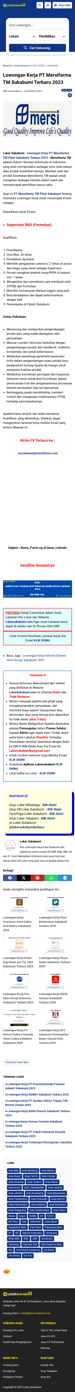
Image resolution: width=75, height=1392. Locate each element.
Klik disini (56, 814)
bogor (22, 1216)
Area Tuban (59, 1210)
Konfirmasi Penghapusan (17, 1342)
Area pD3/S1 (58, 1199)
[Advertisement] (37, 493)
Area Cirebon (34, 1182)
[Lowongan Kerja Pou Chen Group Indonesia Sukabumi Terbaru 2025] (19, 981)
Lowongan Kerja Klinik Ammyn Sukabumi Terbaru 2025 (53, 998)
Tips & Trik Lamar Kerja (54, 1330)
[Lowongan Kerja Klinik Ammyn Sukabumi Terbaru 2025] (55, 981)
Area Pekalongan (18, 1204)
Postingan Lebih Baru (17, 1062)
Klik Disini (29, 746)
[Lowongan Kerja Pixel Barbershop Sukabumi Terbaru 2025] (55, 904)
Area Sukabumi (57, 1204)
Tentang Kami (11, 1365)
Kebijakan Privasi (12, 1376)
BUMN (32, 1216)
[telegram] (65, 878)
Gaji (24, 1221)
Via (10, 1250)
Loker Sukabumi (32, 1387)
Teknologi (14, 1244)
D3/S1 (50, 1216)
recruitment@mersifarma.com (38, 453)
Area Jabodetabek (34, 1187)
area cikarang (16, 1182)
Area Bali (13, 1170)
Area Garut (14, 1187)
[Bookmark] (70, 95)
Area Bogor (15, 1176)
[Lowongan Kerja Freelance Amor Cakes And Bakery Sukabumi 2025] (19, 904)
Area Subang (38, 1204)
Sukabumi (47, 1238)
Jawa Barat (51, 1221)
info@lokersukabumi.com (35, 1313)
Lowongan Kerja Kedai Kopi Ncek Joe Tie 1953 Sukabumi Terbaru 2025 (18, 962)
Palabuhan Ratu (17, 1227)
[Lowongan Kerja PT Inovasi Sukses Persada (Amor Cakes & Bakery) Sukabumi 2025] (19, 1017)
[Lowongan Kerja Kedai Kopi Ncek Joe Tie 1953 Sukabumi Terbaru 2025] (19, 944)
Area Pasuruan (39, 1199)
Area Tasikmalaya (39, 1210)
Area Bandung (30, 1170)
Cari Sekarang (36, 47)
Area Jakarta (55, 1187)
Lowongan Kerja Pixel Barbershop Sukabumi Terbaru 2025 (53, 922)
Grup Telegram (49, 1371)
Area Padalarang (18, 1199)
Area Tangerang (17, 1210)
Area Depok (51, 1182)
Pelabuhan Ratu (53, 1227)
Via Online (14, 1255)
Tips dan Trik (30, 1244)
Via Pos (28, 1255)
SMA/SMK (14, 1238)
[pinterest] (37, 878)
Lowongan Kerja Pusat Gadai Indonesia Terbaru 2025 (54, 962)
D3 (41, 1216)
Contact (7, 1336)
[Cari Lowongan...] (37, 25)
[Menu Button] (48, 5)
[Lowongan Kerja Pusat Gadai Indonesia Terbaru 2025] (55, 944)
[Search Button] (40, 5)
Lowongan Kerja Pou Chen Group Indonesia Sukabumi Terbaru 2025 (18, 998)
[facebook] (10, 878)
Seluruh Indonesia (32, 1233)
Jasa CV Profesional (54, 1342)
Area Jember (15, 1193)
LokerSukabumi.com (22, 692)
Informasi (35, 1221)
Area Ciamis (31, 1176)
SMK (26, 1238)
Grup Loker (62, 5)
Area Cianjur (48, 1176)
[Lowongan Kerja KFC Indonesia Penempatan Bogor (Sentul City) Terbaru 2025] (55, 1017)
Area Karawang (34, 1193)
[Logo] (37, 1294)
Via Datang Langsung (28, 1250)
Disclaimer (9, 1371)
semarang (51, 1233)
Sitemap (45, 1348)
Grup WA (46, 1376)
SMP (35, 1238)
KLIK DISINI (42, 640)
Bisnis (12, 1216)
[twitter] (24, 878)
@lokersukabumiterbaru (26, 827)
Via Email (49, 1250)
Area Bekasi (48, 1170)
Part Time (35, 1227)
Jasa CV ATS (49, 1336)
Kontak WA (47, 1365)
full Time (13, 1221)
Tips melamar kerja (51, 1244)
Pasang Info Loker (15, 1330)
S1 (10, 1233)
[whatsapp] (51, 878)
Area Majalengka (56, 1193)
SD (16, 1233)
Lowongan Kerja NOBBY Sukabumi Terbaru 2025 (38, 1094)
